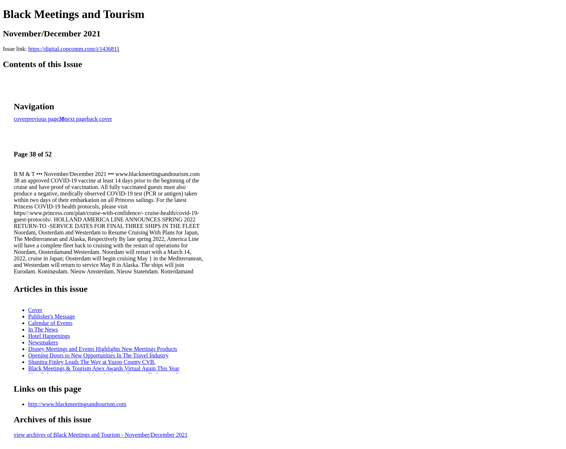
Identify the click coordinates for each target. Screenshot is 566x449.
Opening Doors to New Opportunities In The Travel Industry (98, 355)
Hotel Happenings (49, 336)
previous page (43, 119)
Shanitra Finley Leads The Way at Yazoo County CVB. (92, 362)
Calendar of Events (50, 323)
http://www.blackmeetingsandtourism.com (77, 404)
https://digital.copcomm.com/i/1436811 (73, 49)
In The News (43, 329)
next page (76, 119)
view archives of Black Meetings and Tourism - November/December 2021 (101, 435)
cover (20, 119)
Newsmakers (43, 342)
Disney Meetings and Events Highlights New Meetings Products (102, 349)
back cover (99, 119)
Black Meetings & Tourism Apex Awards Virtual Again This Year (103, 368)
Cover (35, 310)
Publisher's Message (51, 316)
